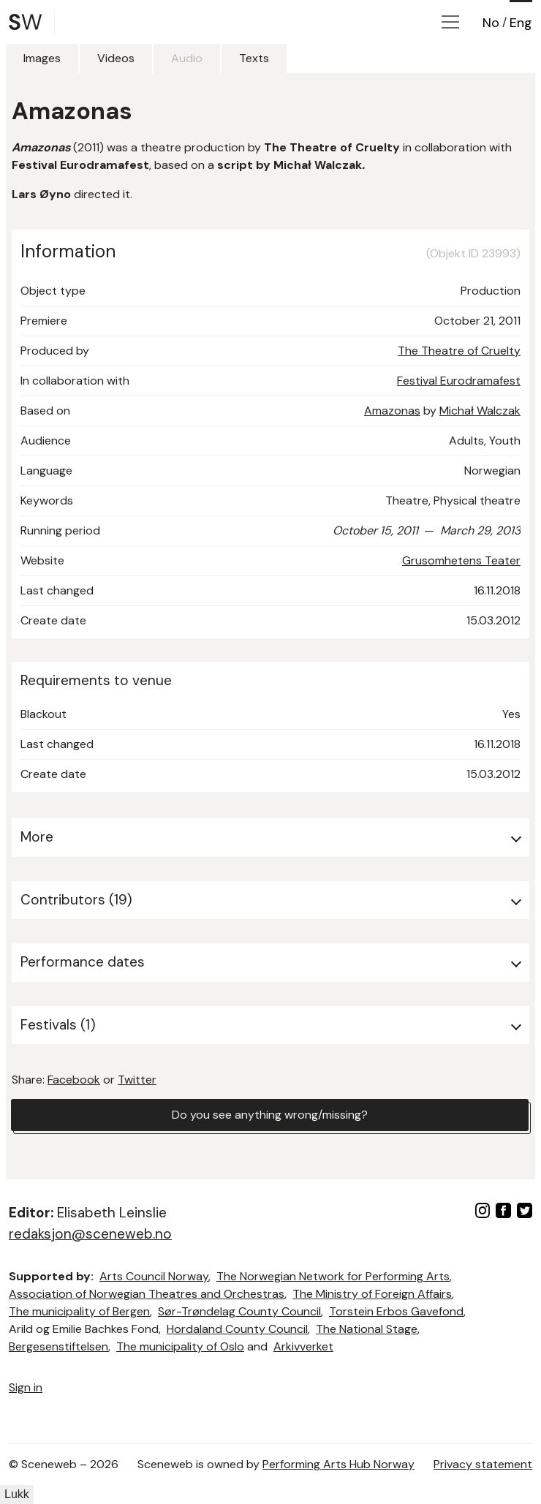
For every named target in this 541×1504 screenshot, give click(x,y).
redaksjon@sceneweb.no (90, 1234)
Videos (116, 58)
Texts (254, 58)
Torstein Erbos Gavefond (396, 1311)
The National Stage (366, 1329)
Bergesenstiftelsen (58, 1346)
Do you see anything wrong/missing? (270, 1114)
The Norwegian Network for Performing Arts (333, 1276)
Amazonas (392, 410)
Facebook (74, 1079)
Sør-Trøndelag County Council (239, 1311)
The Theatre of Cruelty (459, 350)
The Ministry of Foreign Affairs (372, 1293)
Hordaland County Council (237, 1329)
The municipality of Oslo (180, 1346)
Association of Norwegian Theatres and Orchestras (146, 1293)
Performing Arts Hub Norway (338, 1464)
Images (42, 58)
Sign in (25, 1387)
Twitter (137, 1079)
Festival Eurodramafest (459, 380)
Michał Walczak (480, 410)
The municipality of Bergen (79, 1311)
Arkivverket (303, 1346)
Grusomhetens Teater (461, 560)
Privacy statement (483, 1464)
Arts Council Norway (153, 1276)
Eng (521, 22)
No (491, 22)
